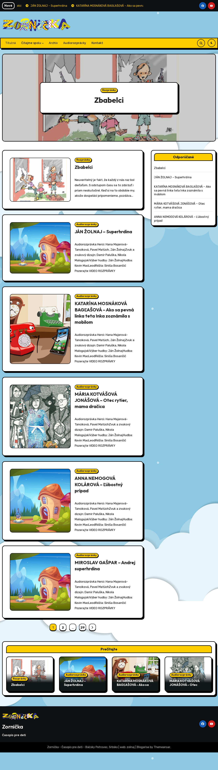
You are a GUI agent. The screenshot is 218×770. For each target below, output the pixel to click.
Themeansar (162, 764)
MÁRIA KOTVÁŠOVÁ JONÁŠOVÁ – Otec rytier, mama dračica (103, 414)
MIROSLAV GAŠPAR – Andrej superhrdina (99, 582)
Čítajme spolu (31, 43)
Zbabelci (109, 99)
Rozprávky (109, 90)
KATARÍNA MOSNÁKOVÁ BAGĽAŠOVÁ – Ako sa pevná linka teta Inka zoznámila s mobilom (103, 325)
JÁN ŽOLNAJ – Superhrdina (91, 239)
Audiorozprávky (74, 43)
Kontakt (97, 43)
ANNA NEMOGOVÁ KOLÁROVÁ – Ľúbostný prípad (100, 500)
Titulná (10, 43)
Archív (53, 43)
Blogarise (143, 764)
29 (82, 645)
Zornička (12, 744)
